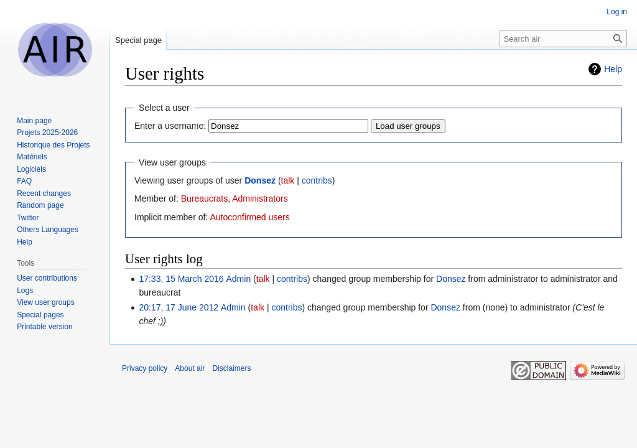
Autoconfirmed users (249, 217)
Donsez (260, 180)
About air (190, 368)
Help (613, 69)
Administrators (259, 198)
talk (288, 180)
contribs (317, 180)
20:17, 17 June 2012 (178, 307)
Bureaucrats (204, 198)
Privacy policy (144, 368)
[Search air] (563, 38)
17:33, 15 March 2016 (181, 279)
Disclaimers (231, 368)
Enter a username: (170, 126)
